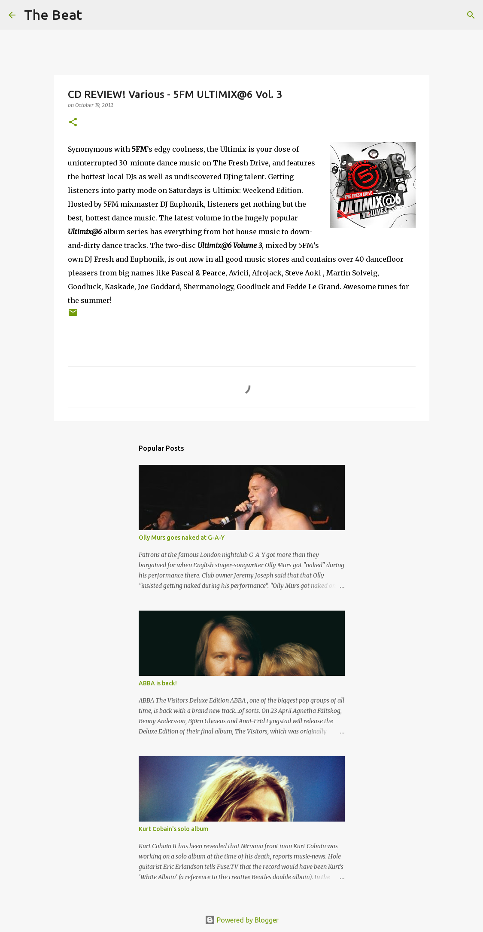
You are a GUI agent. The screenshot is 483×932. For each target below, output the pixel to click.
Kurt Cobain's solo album (173, 828)
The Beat (53, 14)
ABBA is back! (158, 683)
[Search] (94, 15)
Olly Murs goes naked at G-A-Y (182, 537)
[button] (73, 122)
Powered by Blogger (242, 920)
